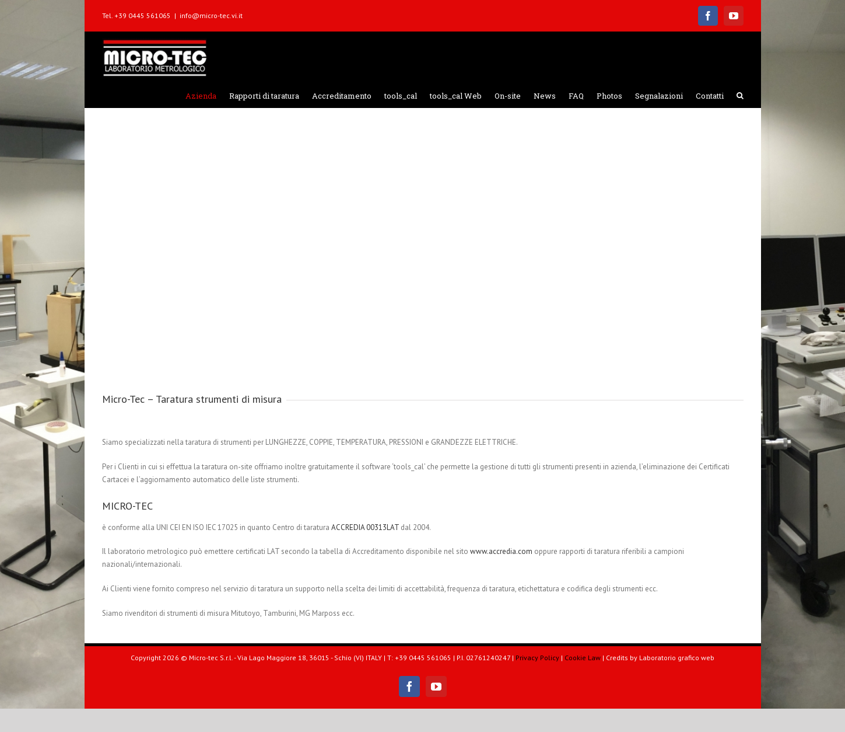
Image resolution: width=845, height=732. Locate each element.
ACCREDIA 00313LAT (365, 527)
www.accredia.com (501, 551)
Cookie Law (582, 657)
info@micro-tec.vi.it (211, 15)
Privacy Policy (537, 657)
